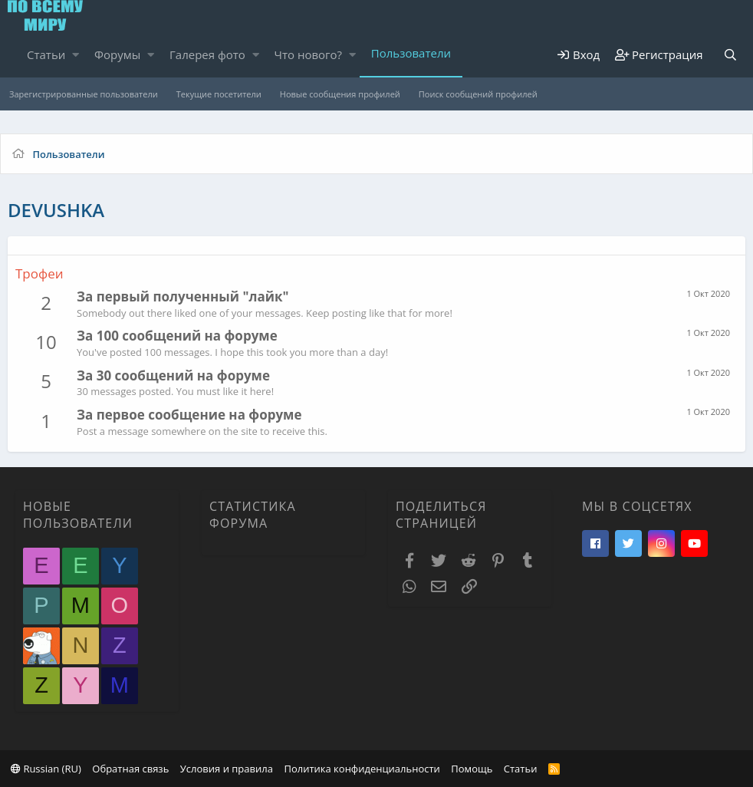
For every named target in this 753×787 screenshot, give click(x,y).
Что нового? (309, 54)
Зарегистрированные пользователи (83, 94)
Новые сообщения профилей (340, 94)
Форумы (117, 54)
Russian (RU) (46, 768)
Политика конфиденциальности (361, 768)
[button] (75, 54)
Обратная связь (130, 768)
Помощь (471, 768)
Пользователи (411, 53)
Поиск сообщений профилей (478, 94)
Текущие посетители (218, 94)
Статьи (46, 54)
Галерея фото (207, 54)
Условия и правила (226, 768)
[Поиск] (730, 54)
